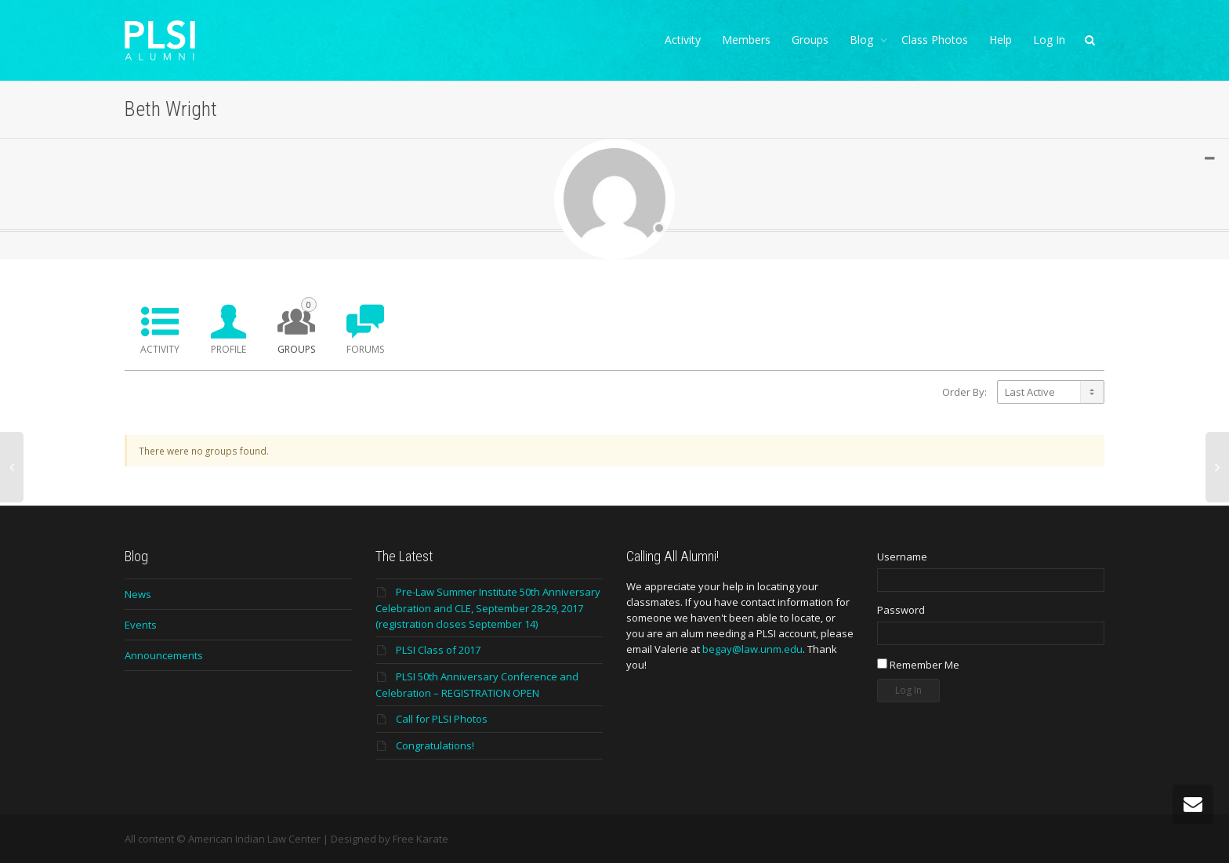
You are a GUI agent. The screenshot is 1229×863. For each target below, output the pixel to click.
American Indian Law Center (254, 839)
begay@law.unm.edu (752, 649)
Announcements (164, 655)
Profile (228, 349)
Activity (683, 39)
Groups (810, 39)
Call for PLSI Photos (442, 719)
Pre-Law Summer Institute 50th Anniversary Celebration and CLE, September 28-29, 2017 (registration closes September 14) (487, 608)
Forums (365, 349)
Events (141, 625)
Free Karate (420, 839)
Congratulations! (435, 745)
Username (902, 556)
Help (1000, 39)
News (138, 594)
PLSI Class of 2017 (438, 650)
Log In (1049, 39)
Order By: (964, 392)
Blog (863, 39)
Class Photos (934, 39)
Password (901, 610)
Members (746, 39)
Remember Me (918, 665)
